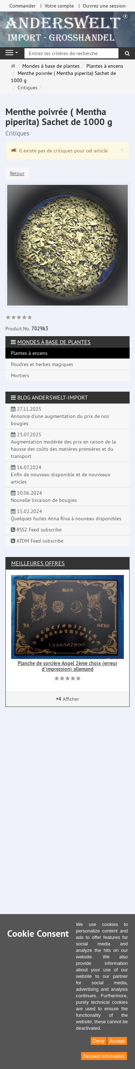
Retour (17, 173)
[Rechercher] (127, 53)
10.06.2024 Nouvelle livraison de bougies (44, 496)
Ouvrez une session (104, 6)
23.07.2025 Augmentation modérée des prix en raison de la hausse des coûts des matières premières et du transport (63, 445)
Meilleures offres (38, 563)
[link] (18, 318)
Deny (99, 1041)
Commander (22, 6)
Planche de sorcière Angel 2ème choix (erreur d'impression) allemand (67, 666)
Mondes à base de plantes (54, 342)
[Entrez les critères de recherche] (71, 53)
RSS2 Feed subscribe (36, 529)
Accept (117, 1041)
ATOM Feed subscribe (37, 541)
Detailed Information (104, 1056)
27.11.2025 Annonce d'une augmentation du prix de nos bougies (60, 416)
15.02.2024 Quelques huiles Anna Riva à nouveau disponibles (66, 515)
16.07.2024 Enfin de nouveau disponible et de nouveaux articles (60, 474)
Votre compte (59, 6)
